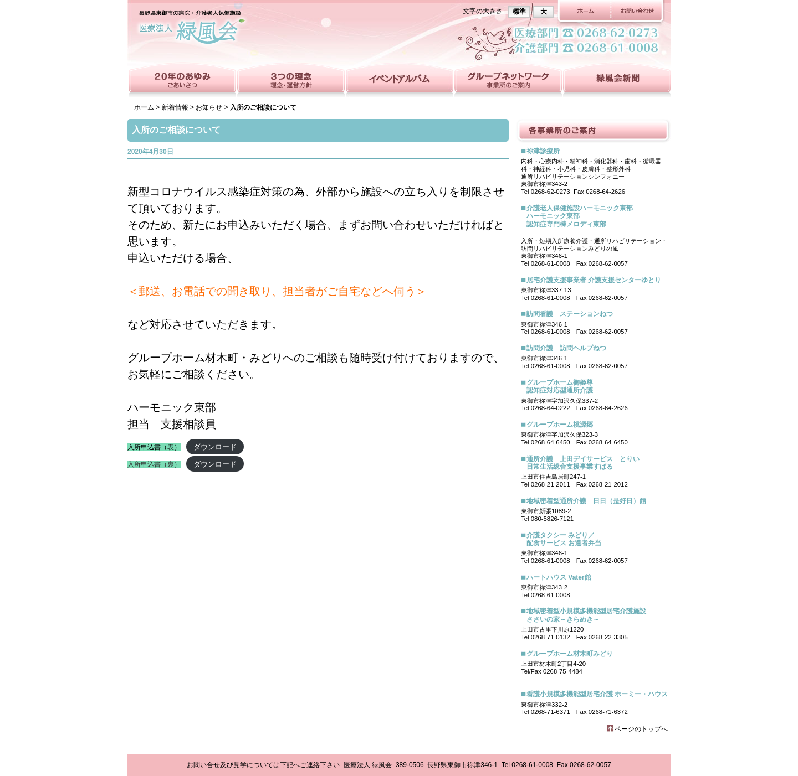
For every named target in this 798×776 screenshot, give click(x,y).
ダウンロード (215, 447)
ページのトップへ (641, 729)
